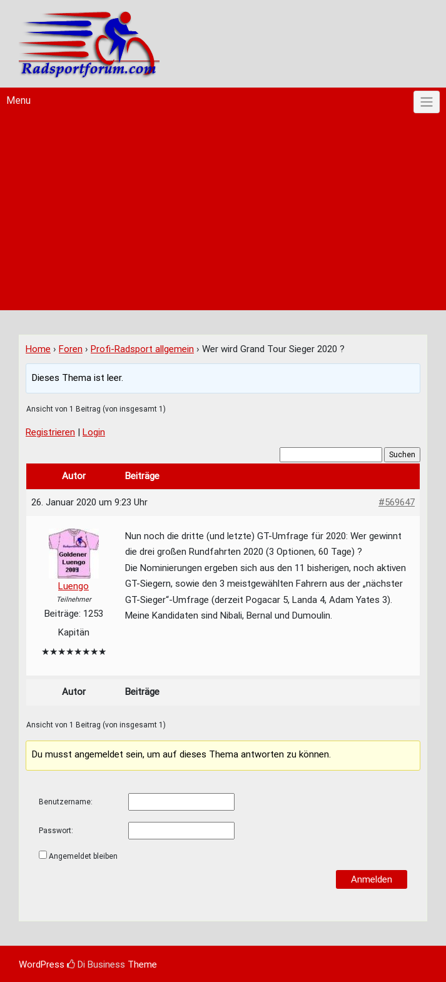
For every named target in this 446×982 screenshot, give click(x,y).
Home (38, 349)
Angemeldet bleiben (83, 856)
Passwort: (56, 830)
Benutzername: (66, 801)
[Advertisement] (223, 216)
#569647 (396, 502)
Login (94, 432)
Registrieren (50, 432)
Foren (71, 349)
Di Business (96, 964)
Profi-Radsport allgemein (142, 349)
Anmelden (371, 879)
